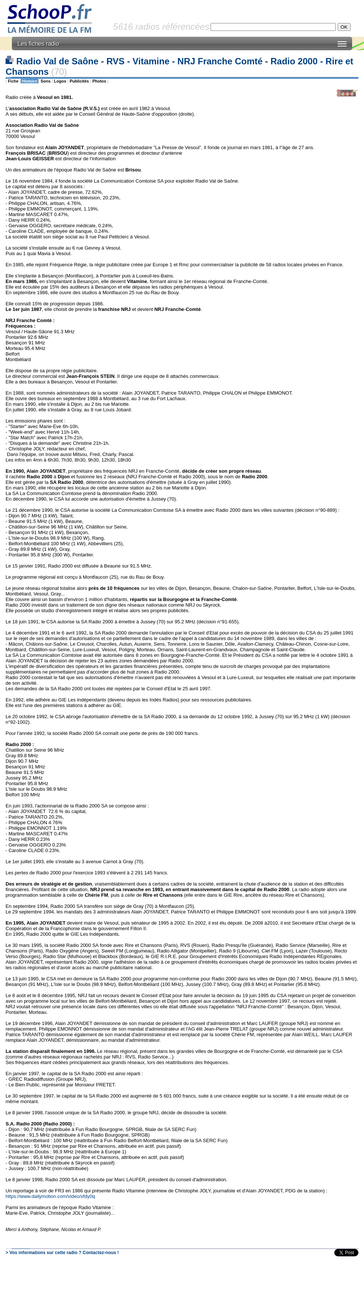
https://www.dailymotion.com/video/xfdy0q (50, 1196)
